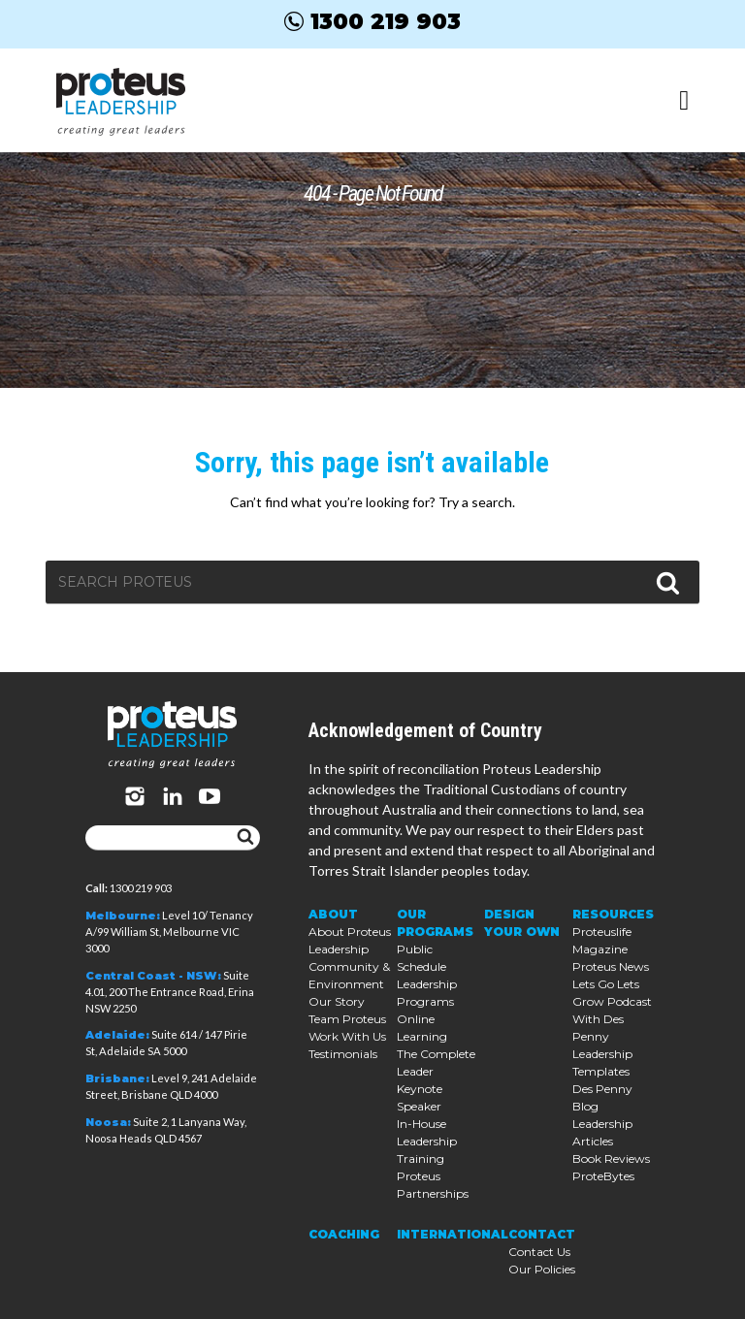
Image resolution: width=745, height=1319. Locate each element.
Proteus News (610, 966)
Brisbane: (117, 1078)
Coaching (343, 1234)
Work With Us (347, 1036)
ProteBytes (603, 1176)
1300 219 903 (372, 21)
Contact (541, 1234)
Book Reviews (611, 1158)
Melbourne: (122, 915)
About (333, 914)
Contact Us (539, 1251)
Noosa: (108, 1122)
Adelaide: (117, 1035)
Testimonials (342, 1053)
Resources (613, 914)
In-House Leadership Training (427, 1141)
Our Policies (541, 1269)
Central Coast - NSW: (153, 975)
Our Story (336, 1001)
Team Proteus (347, 1019)
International (452, 1234)
